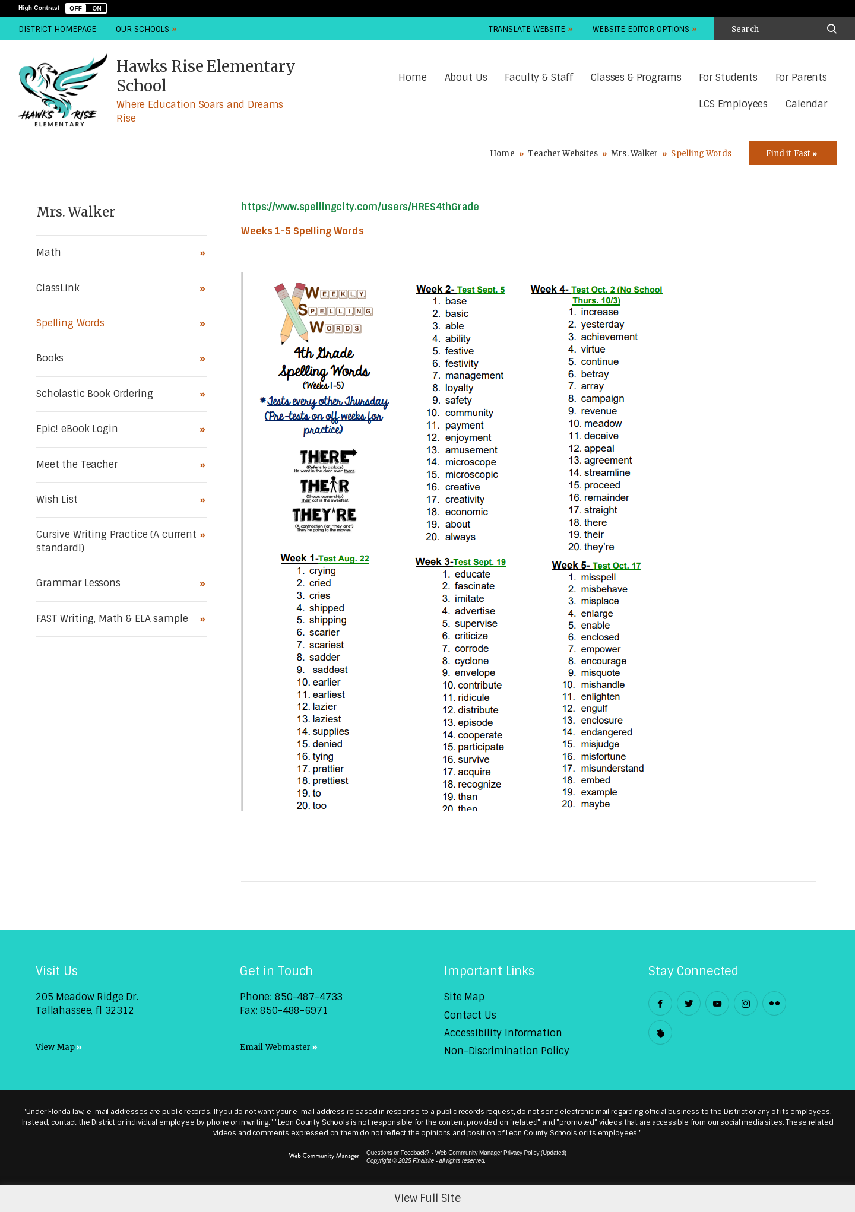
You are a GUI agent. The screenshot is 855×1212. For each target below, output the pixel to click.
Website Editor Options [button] (641, 29)
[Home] (412, 78)
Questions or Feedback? (397, 1153)
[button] (86, 8)
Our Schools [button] (142, 29)
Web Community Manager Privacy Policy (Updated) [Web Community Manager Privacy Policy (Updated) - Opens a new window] (500, 1153)
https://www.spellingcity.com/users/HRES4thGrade (360, 207)
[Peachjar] (660, 1032)
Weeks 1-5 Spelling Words (302, 231)
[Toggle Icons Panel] (793, 153)
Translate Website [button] (527, 29)
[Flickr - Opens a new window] (774, 1003)
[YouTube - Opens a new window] (717, 1003)
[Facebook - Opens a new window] (660, 1003)
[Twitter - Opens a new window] (689, 1003)
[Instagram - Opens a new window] (746, 1003)
